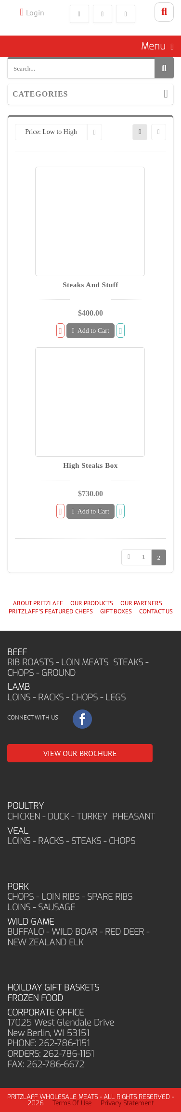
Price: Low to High (51, 131)
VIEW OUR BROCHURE (80, 753)
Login (35, 12)
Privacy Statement (127, 1103)
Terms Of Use (71, 1103)
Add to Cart (90, 331)
